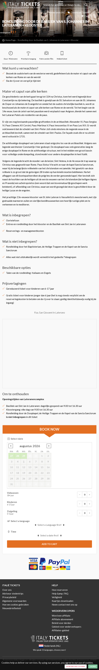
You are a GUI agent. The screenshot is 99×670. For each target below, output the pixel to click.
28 (17, 455)
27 (11, 455)
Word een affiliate (61, 615)
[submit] (49, 544)
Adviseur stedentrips (12, 593)
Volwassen (49, 495)
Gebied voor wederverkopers (66, 626)
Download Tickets (78, 12)
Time (11, 531)
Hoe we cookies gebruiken (15, 604)
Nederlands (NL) (57, 12)
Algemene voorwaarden (14, 600)
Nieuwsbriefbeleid (11, 608)
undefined (10, 446)
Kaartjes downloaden (62, 600)
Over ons (7, 589)
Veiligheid (57, 597)
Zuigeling (49, 513)
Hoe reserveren (60, 589)
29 (23, 455)
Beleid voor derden (61, 623)
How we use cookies (75, 666)
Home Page (10, 40)
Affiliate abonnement (62, 619)
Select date (15, 438)
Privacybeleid (9, 597)
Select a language (18, 521)
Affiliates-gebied (60, 630)
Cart (85, 16)
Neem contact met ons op (64, 604)
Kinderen (49, 504)
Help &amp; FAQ (60, 593)
